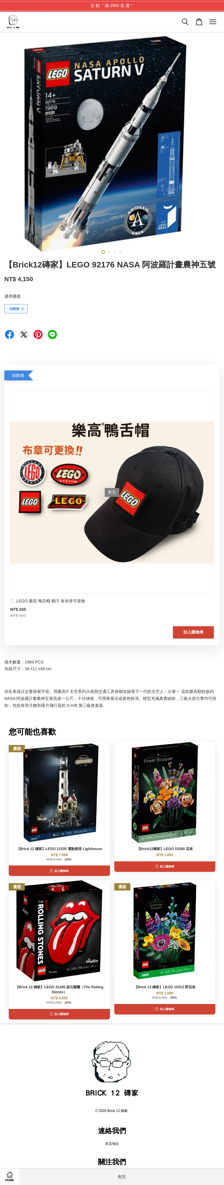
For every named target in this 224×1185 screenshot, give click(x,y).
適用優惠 (12, 296)
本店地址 (112, 1144)
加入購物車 (193, 632)
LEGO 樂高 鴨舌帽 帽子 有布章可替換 (47, 602)
